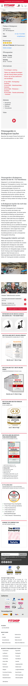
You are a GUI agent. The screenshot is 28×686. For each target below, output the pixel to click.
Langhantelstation (19, 669)
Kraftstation (5, 656)
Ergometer (17, 650)
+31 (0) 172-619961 (20, 34)
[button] (2, 268)
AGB (3, 634)
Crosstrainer (5, 650)
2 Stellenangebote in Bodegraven (17, 309)
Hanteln (17, 661)
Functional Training (7, 672)
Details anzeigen (7, 48)
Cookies (4, 637)
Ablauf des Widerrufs (19, 642)
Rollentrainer (18, 666)
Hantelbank (18, 658)
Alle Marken (5, 681)
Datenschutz (18, 634)
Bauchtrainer (18, 672)
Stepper (4, 669)
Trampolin (17, 656)
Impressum (17, 637)
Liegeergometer (19, 664)
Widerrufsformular (6, 642)
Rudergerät (18, 653)
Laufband (5, 653)
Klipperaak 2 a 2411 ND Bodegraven (8, 29)
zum (5, 627)
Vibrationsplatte (19, 677)
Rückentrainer (6, 675)
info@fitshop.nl (21, 36)
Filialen (4, 10)
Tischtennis (5, 658)
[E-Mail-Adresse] (10, 554)
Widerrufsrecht (18, 640)
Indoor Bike (5, 661)
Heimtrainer (5, 666)
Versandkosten (5, 640)
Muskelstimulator (7, 677)
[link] (2, 562)
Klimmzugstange (19, 675)
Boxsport (5, 664)
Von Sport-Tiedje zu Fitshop (8, 578)
